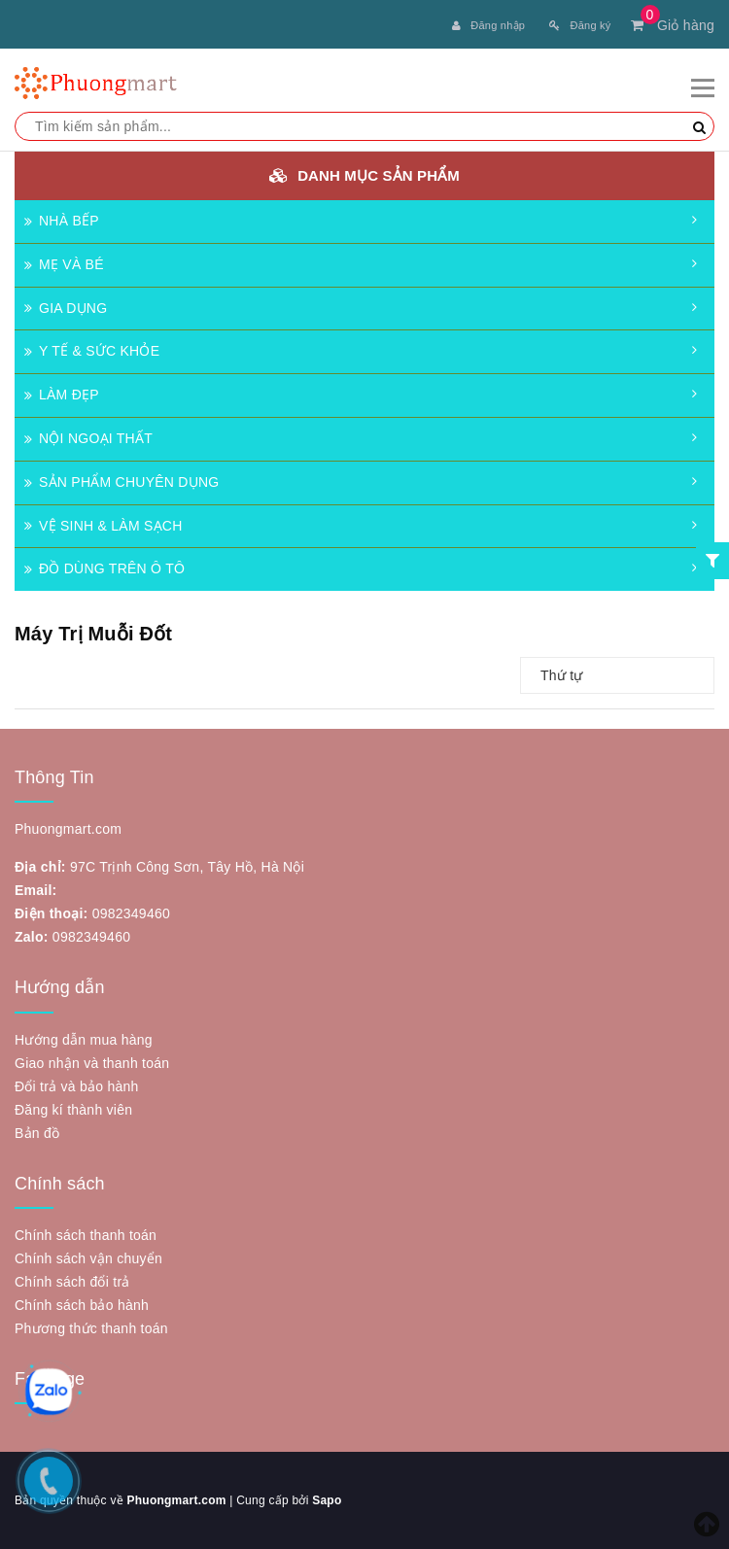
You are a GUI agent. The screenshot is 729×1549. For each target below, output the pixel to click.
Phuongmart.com (176, 1500)
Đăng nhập (488, 25)
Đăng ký (579, 25)
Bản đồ (37, 1133)
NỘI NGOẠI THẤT (88, 438)
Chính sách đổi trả (72, 1282)
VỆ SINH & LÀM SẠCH (103, 526)
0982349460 (131, 913)
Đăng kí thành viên (73, 1110)
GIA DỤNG (65, 308)
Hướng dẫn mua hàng (84, 1040)
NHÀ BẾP (61, 220)
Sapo (326, 1500)
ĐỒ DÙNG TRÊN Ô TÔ (104, 568)
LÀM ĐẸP (61, 394)
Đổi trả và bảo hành (77, 1086)
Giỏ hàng (672, 25)
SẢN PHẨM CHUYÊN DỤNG (121, 482)
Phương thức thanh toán (91, 1328)
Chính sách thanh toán (85, 1235)
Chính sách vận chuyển (88, 1258)
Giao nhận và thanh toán (92, 1063)
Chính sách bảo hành (82, 1305)
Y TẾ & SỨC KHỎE (91, 351)
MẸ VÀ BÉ (64, 264)
